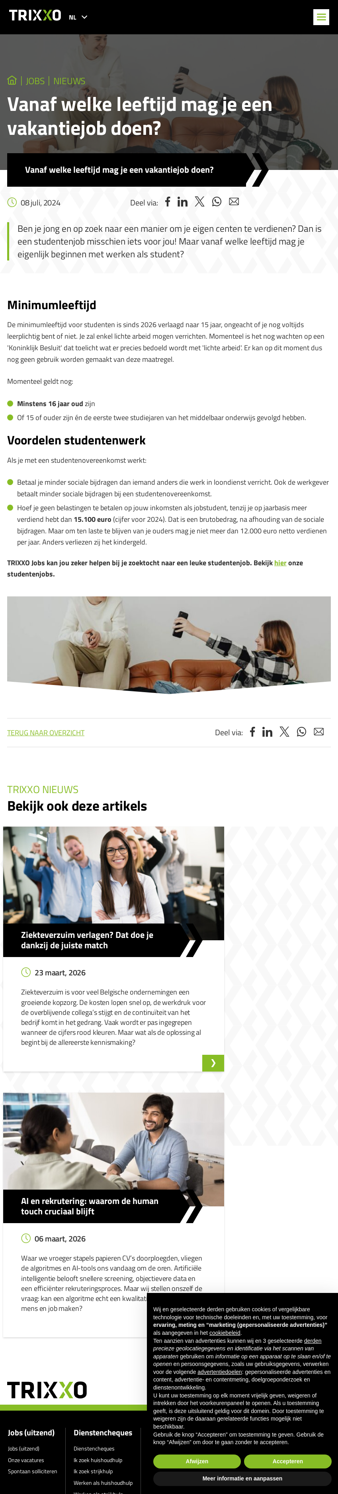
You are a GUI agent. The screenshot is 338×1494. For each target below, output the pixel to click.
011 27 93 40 (38, 1442)
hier (280, 564)
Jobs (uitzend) (31, 1228)
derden (313, 1341)
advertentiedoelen (219, 1372)
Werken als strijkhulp (98, 1289)
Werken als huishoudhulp (103, 1278)
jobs (39, 81)
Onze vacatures (26, 1255)
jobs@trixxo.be (41, 1465)
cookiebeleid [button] (224, 1333)
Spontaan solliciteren (32, 1266)
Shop (80, 1301)
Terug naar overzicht (45, 734)
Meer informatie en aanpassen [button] (243, 1478)
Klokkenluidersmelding (175, 1243)
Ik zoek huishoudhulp (98, 1255)
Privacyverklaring (139, 1340)
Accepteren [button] (288, 1461)
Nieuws (79, 81)
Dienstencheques (103, 1228)
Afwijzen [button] (197, 1461)
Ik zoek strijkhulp (93, 1266)
